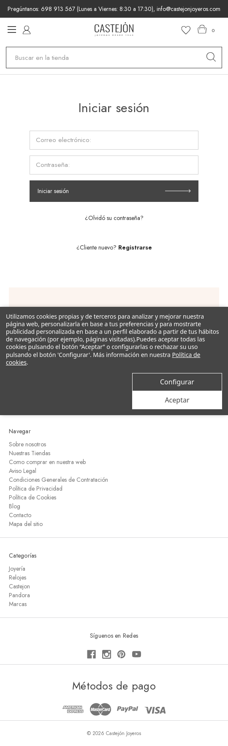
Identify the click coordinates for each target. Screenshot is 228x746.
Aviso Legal (22, 471)
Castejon (19, 586)
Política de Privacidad (35, 488)
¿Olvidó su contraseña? (114, 218)
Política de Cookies (32, 497)
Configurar (177, 381)
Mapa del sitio (26, 524)
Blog (14, 506)
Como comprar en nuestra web (47, 462)
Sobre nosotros (27, 444)
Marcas (18, 604)
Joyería (17, 568)
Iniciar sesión (53, 191)
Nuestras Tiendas (29, 453)
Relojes (17, 577)
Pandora (19, 595)
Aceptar (177, 400)
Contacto (20, 515)
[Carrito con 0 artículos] (206, 29)
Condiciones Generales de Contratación (58, 479)
